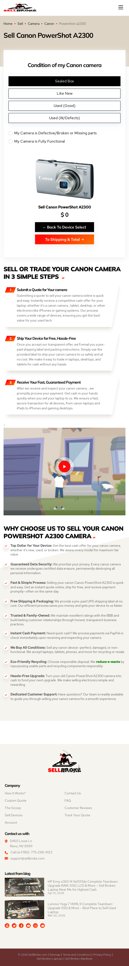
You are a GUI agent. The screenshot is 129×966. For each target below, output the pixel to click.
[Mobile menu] (121, 7)
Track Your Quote (77, 815)
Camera (33, 23)
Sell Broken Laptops (50, 959)
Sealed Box (64, 81)
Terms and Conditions (77, 955)
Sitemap (55, 955)
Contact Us (72, 793)
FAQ (67, 800)
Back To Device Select (64, 227)
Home (8, 23)
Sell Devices (13, 815)
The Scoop (13, 808)
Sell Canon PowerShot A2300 (64, 207)
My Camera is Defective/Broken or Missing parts (64, 133)
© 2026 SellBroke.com (32, 955)
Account (11, 822)
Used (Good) (64, 105)
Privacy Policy (102, 955)
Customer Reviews (78, 808)
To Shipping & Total (64, 239)
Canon (49, 23)
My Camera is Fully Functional (64, 141)
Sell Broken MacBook (78, 959)
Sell (20, 23)
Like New (65, 93)
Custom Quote (15, 800)
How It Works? (15, 793)
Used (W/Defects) (64, 117)
